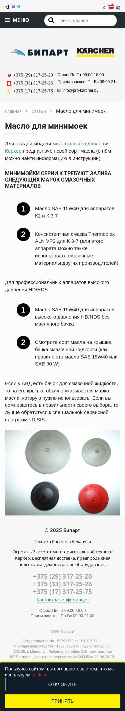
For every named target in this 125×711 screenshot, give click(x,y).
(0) (111, 7)
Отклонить (62, 684)
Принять (62, 701)
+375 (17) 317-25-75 (62, 591)
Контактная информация (63, 600)
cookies (39, 674)
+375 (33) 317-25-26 (62, 584)
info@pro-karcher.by (77, 90)
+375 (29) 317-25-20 (62, 576)
